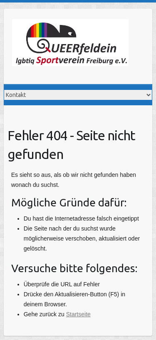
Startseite (78, 314)
